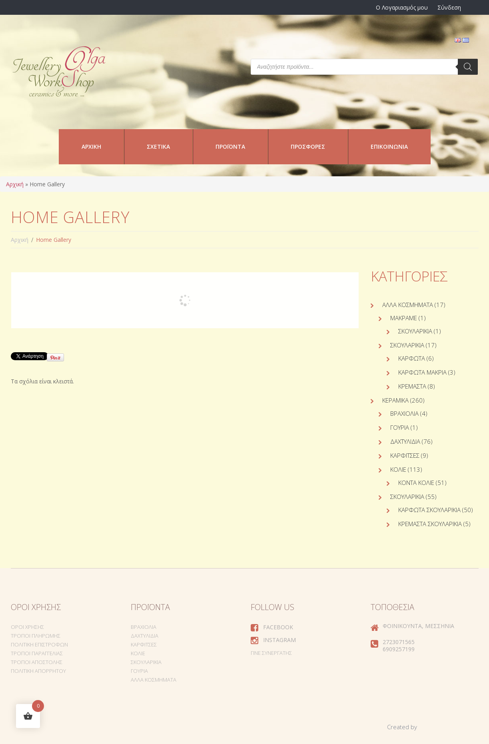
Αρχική (91, 146)
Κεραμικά (395, 400)
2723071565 (399, 642)
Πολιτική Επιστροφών (39, 644)
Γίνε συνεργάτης (271, 652)
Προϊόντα (230, 146)
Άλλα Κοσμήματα (407, 305)
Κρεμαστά (412, 386)
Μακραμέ (403, 318)
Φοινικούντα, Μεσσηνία (418, 626)
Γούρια (399, 427)
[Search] (468, 67)
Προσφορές (308, 146)
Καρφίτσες (404, 455)
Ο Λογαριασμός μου (402, 7)
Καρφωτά (411, 358)
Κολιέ (398, 469)
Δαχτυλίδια (405, 441)
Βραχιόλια (404, 413)
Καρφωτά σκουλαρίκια (429, 510)
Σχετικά (158, 146)
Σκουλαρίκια (415, 331)
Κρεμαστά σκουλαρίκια (430, 524)
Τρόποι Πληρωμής (35, 635)
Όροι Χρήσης (27, 626)
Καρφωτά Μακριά (422, 372)
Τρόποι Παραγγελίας (37, 653)
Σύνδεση (449, 7)
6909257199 (399, 649)
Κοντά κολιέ (416, 483)
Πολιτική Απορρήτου (38, 670)
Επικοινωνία (389, 146)
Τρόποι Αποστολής (36, 662)
